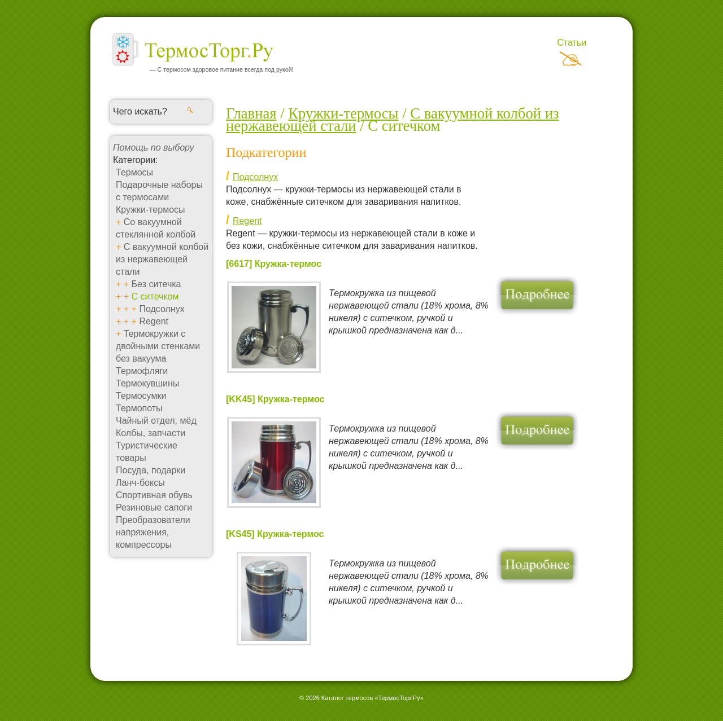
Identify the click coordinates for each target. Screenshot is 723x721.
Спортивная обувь (154, 495)
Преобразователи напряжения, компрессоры (153, 532)
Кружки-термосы (150, 209)
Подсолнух (161, 309)
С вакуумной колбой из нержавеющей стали (162, 259)
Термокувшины (147, 383)
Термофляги (142, 371)
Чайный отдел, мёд (156, 420)
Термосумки (141, 396)
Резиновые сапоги (154, 507)
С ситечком (155, 296)
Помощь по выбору (153, 147)
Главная (251, 113)
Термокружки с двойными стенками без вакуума (158, 346)
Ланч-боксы (140, 482)
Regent (153, 321)
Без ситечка (156, 284)
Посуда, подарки (150, 470)
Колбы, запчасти (150, 433)
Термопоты (139, 408)
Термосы (134, 172)
